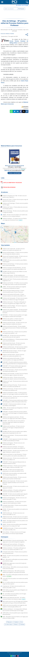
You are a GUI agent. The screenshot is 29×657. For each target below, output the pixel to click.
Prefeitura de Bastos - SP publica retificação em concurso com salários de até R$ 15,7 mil (14, 490)
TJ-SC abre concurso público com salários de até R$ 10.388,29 (15, 579)
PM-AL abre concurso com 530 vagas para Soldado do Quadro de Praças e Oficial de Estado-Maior (15, 602)
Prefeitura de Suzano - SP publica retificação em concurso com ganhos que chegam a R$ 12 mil (14, 302)
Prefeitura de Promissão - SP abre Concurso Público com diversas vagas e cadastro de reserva (15, 374)
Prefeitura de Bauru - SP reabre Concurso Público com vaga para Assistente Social (15, 219)
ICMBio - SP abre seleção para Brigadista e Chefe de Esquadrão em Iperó (15, 408)
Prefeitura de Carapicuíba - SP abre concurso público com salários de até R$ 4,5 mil (14, 249)
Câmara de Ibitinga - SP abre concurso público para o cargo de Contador (15, 211)
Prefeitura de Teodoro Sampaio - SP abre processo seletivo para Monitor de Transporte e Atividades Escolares (15, 311)
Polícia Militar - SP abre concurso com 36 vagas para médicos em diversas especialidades (14, 532)
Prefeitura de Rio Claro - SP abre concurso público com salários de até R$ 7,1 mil (15, 332)
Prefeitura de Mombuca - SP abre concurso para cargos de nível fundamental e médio (14, 502)
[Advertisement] (14, 14)
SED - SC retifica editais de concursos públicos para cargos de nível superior (15, 583)
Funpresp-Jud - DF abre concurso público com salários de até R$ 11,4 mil (14, 586)
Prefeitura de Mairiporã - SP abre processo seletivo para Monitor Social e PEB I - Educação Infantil (15, 347)
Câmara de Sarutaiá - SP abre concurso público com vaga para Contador (15, 487)
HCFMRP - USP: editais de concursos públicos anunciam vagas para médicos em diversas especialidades (14, 422)
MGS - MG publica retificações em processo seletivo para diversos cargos (15, 560)
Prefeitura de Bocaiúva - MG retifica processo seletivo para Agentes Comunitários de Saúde (14, 571)
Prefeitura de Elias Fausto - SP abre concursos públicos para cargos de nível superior (14, 343)
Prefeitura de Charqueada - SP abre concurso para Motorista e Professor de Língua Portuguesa (15, 298)
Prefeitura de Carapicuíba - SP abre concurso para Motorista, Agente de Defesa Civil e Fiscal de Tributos (15, 482)
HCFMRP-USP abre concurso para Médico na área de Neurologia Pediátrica (15, 272)
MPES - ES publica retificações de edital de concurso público (15, 575)
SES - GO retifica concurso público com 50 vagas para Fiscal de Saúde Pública (14, 594)
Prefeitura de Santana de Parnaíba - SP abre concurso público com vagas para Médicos (13, 359)
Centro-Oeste (8, 624)
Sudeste (15, 622)
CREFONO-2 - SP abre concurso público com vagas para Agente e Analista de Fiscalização (15, 315)
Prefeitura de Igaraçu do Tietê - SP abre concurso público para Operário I (15, 196)
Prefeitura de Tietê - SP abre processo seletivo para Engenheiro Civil (15, 279)
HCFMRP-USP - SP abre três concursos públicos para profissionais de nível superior (14, 336)
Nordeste (21, 624)
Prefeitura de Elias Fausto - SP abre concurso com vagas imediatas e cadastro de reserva (15, 323)
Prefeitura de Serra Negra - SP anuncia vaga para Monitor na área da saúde (15, 306)
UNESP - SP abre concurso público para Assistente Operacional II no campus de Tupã (15, 525)
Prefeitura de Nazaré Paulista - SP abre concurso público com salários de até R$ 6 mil (14, 385)
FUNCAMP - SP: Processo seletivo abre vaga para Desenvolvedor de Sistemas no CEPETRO (14, 366)
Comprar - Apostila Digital (14, 172)
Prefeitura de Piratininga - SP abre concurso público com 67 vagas (15, 204)
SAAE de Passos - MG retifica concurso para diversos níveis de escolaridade (15, 567)
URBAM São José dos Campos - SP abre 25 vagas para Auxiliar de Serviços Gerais (14, 351)
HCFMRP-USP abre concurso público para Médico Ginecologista (15, 260)
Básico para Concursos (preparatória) (14, 165)
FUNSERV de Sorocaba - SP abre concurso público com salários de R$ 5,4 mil (15, 528)
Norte (15, 624)
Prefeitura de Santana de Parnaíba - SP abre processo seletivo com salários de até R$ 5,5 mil (14, 295)
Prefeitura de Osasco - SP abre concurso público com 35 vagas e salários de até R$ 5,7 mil (14, 466)
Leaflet (14, 242)
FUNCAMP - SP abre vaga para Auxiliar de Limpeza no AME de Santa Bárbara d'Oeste (15, 439)
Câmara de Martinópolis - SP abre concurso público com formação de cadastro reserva (15, 253)
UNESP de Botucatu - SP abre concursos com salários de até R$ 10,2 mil (13, 513)
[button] (2, 2)
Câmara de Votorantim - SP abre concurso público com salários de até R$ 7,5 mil (15, 370)
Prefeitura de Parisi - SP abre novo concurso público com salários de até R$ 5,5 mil (15, 397)
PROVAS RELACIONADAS (9, 187)
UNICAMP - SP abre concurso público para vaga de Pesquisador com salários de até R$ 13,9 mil (15, 494)
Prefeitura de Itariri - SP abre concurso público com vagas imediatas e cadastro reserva (15, 451)
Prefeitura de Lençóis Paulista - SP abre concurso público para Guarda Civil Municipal (14, 477)
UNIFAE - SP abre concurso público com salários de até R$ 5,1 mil (15, 509)
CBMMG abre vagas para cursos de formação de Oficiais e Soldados (14, 563)
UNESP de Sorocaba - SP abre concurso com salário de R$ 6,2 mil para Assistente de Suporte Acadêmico (15, 517)
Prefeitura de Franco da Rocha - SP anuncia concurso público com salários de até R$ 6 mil (14, 447)
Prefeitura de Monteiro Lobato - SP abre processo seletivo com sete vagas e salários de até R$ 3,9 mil (15, 393)
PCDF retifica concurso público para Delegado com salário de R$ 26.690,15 (15, 590)
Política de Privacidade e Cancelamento (14, 652)
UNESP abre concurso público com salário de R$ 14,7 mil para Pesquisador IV (14, 474)
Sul (21, 622)
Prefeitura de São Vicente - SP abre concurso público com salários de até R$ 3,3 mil (13, 355)
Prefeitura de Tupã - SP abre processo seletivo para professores (15, 381)
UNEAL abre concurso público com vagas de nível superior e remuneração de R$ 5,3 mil (15, 605)
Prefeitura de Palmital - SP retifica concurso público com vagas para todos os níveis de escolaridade (15, 283)
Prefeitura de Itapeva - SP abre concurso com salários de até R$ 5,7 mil (14, 443)
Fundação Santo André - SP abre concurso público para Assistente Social (15, 506)
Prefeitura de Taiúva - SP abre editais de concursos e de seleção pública (15, 207)
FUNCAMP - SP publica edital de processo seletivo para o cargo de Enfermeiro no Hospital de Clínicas (15, 362)
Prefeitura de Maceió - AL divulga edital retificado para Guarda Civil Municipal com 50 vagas (15, 609)
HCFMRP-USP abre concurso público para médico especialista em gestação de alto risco (15, 432)
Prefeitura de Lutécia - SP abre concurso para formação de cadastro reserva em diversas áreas (14, 378)
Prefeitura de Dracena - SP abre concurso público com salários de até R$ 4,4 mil (15, 389)
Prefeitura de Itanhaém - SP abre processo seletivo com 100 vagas (15, 436)
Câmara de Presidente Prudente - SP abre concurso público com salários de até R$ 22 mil (15, 257)
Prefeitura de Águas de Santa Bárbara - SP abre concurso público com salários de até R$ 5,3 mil (14, 268)
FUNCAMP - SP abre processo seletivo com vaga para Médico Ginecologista (14, 404)
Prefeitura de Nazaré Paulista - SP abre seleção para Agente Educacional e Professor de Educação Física (15, 328)
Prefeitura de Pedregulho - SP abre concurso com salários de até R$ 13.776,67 (15, 498)
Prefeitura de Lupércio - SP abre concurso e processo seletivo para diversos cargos (13, 319)
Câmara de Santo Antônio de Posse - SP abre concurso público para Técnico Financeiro (13, 291)
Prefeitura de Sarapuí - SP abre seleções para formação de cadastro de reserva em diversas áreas (15, 276)
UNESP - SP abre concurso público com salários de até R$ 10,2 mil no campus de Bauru (15, 215)
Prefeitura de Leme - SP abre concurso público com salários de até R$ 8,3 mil (15, 458)
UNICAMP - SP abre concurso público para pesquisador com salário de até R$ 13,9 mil (13, 470)
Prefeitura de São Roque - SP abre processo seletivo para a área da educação (15, 264)
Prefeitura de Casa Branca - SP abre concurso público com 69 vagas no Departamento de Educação (14, 427)
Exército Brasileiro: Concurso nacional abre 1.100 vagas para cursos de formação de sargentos (15, 541)
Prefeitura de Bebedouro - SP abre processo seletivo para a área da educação (15, 340)
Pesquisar (21, 8)
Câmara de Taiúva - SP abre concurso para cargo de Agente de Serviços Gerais (15, 200)
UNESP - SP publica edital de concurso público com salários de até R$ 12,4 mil (15, 521)
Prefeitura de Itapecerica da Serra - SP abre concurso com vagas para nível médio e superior (14, 417)
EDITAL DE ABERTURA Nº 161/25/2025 (12, 182)
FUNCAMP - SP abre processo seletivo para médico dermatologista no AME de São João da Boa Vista (15, 400)
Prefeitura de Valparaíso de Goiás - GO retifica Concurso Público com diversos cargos (14, 598)
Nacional (9, 621)
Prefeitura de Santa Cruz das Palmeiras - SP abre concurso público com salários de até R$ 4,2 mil (14, 455)
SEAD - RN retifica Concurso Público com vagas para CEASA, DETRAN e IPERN (15, 617)
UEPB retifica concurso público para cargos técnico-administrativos (15, 613)
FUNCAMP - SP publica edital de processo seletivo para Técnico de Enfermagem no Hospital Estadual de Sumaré (15, 413)
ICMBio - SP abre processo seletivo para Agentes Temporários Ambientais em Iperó (14, 287)
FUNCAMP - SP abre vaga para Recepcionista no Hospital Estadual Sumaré (14, 462)
